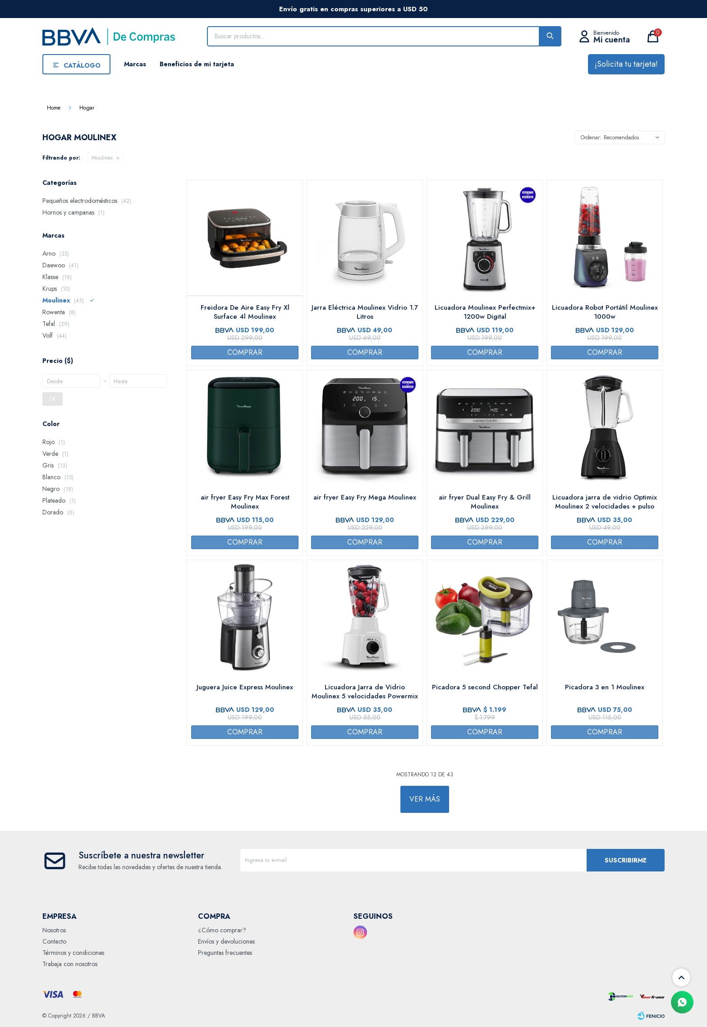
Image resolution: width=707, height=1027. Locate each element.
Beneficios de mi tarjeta (197, 64)
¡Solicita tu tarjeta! (626, 64)
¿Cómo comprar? (222, 930)
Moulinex (102, 158)
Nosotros (54, 930)
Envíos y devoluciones (226, 941)
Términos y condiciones (73, 952)
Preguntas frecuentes (225, 952)
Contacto (54, 941)
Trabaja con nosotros (69, 963)
